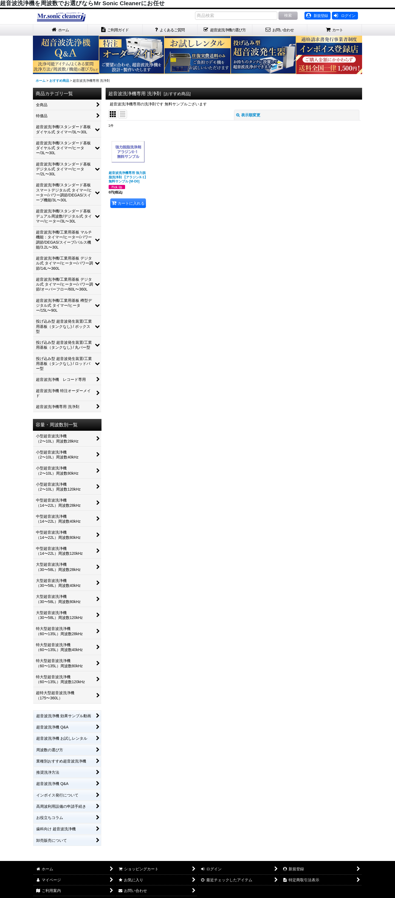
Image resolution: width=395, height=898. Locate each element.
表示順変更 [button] (248, 115)
